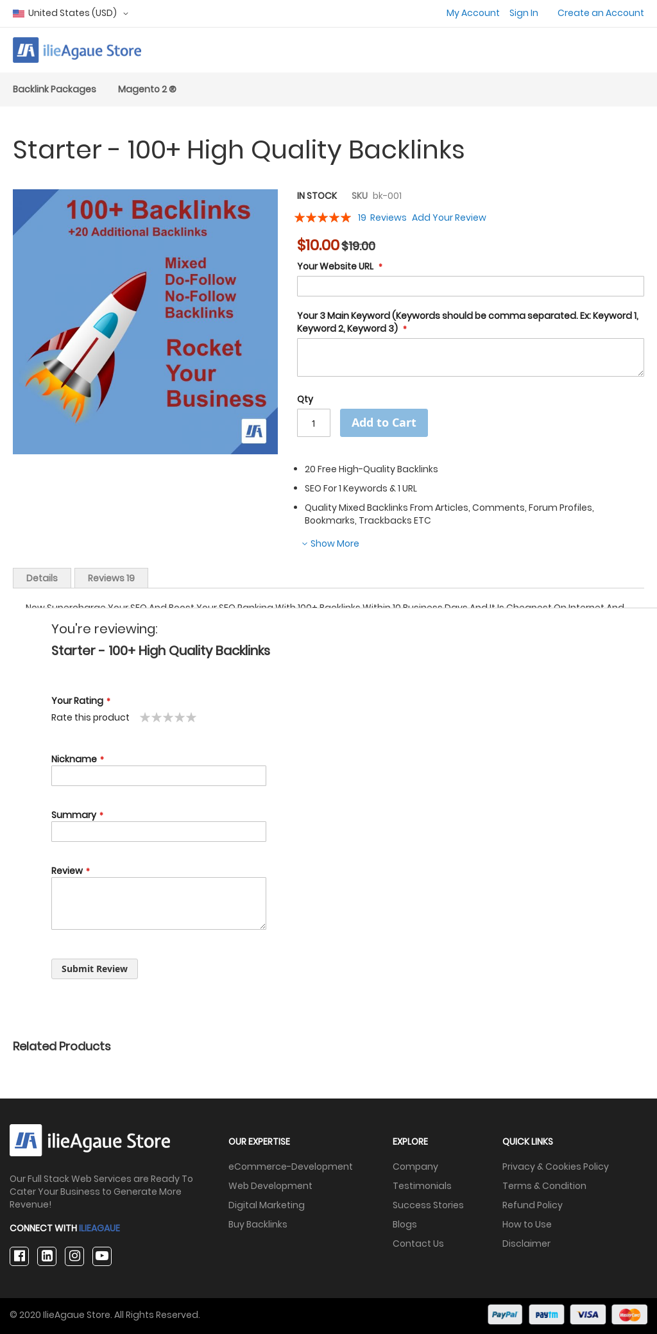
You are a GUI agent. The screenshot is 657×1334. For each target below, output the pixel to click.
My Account (473, 12)
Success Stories (428, 1205)
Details (42, 578)
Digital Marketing (266, 1205)
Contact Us (418, 1243)
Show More (334, 543)
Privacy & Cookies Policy (555, 1166)
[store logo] (77, 50)
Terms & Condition (544, 1185)
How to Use (527, 1224)
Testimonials (422, 1185)
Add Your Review (449, 217)
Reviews (111, 578)
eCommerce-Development (290, 1166)
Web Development (270, 1185)
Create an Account (601, 12)
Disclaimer (526, 1243)
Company (415, 1166)
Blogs (405, 1224)
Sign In (523, 12)
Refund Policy (532, 1205)
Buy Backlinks (257, 1224)
